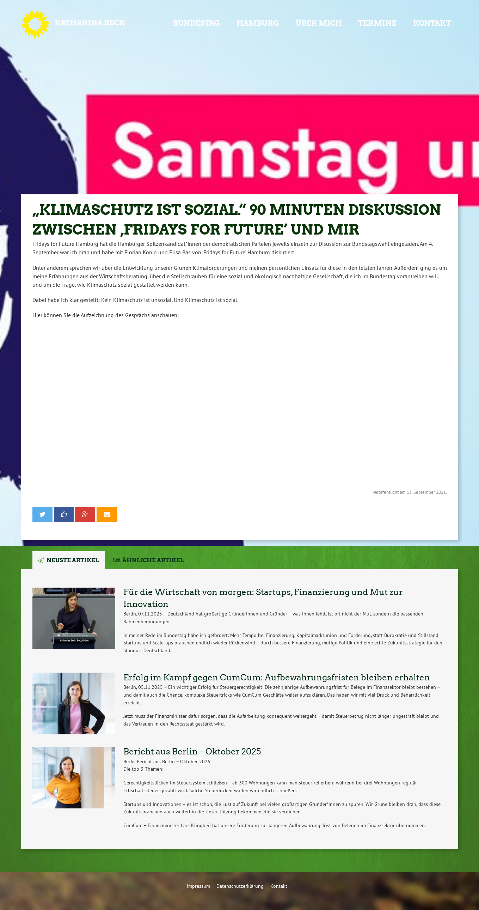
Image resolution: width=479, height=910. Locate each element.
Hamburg (258, 23)
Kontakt (432, 23)
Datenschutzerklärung (240, 885)
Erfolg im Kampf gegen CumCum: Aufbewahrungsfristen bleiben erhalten (276, 677)
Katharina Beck (90, 22)
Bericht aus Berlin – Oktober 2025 (192, 751)
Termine (377, 23)
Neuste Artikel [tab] (73, 560)
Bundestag (196, 23)
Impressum (198, 885)
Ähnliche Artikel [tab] (153, 560)
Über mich (319, 23)
